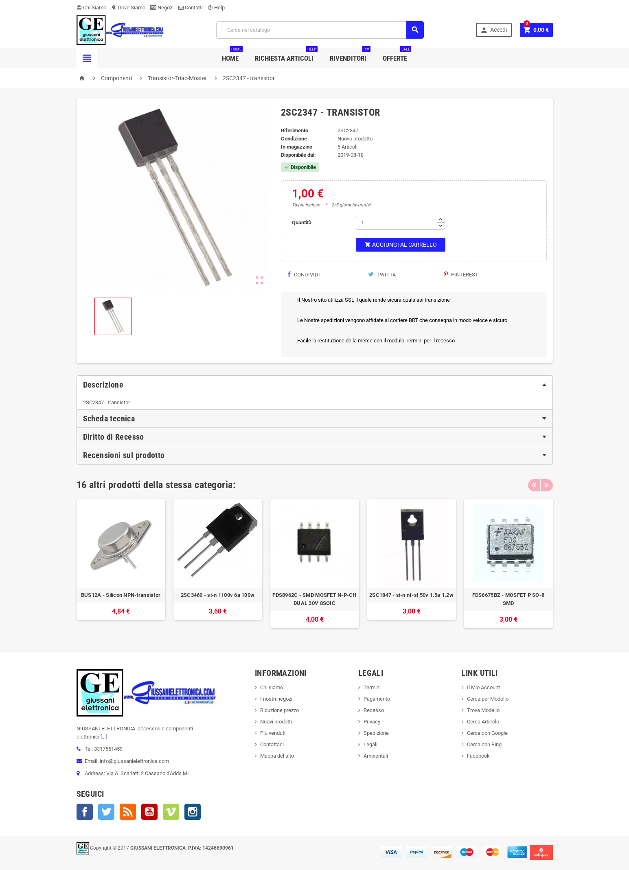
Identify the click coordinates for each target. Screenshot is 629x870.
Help (216, 7)
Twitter (106, 812)
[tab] (314, 385)
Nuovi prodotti (276, 722)
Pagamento (377, 699)
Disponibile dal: (298, 155)
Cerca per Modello (487, 699)
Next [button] (547, 485)
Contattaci (272, 744)
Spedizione (376, 733)
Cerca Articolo (483, 722)
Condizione (294, 139)
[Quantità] (396, 223)
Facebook (85, 812)
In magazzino (296, 147)
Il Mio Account (483, 687)
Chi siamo (271, 687)
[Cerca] (320, 30)
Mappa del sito (277, 756)
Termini (372, 687)
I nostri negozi (276, 699)
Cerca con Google (487, 733)
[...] (103, 737)
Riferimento (294, 130)
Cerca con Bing (484, 744)
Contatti (190, 7)
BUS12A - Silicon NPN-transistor (120, 595)
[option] (120, 563)
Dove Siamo (128, 7)
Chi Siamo (91, 7)
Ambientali (376, 756)
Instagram (192, 812)
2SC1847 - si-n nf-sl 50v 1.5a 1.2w (411, 595)
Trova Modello (483, 710)
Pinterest (461, 275)
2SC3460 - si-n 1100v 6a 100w (217, 595)
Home (232, 55)
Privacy (372, 722)
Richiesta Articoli (286, 55)
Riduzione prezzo (279, 710)
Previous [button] (534, 485)
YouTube (149, 812)
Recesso (374, 710)
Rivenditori (350, 55)
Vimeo (171, 812)
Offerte (397, 55)
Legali (370, 744)
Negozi (161, 7)
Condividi (303, 275)
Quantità (301, 222)
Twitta (382, 275)
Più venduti (272, 733)
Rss (128, 812)
